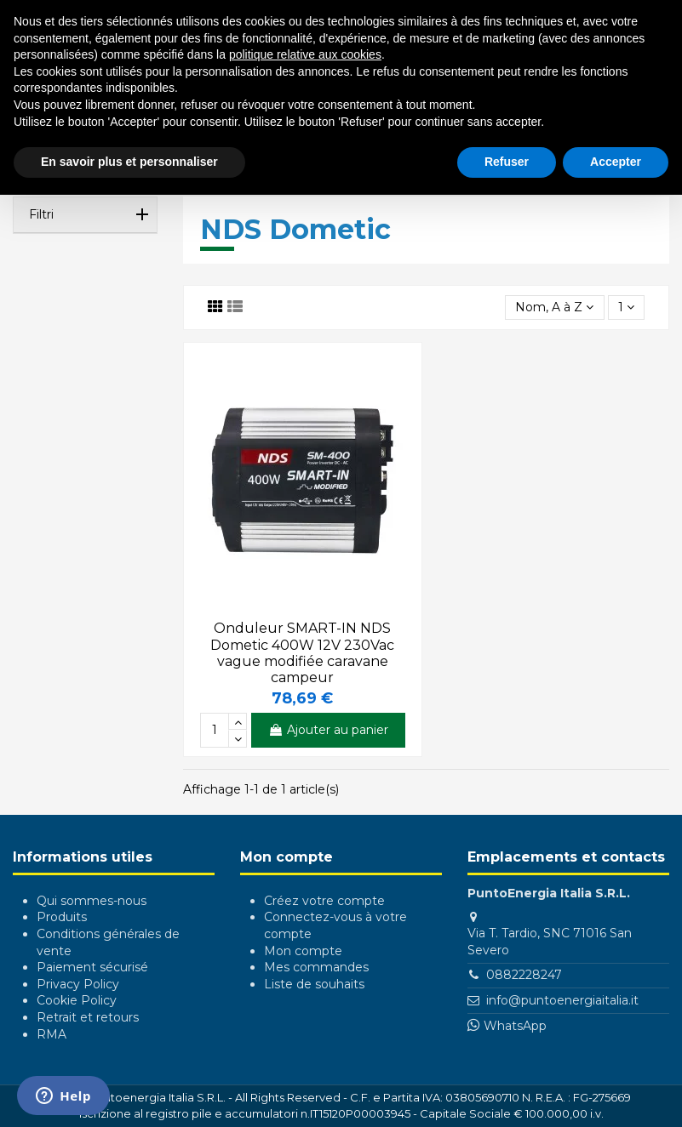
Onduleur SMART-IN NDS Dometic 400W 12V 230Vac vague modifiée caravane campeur (302, 653)
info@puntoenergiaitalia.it (562, 1000)
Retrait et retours (88, 1017)
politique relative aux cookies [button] (305, 54)
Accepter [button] (615, 161)
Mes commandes (316, 967)
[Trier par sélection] (554, 307)
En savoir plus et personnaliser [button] (129, 161)
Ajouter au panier (328, 729)
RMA (51, 1034)
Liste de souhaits (314, 984)
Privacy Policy (78, 984)
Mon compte (303, 951)
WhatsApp (515, 1025)
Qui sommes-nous (91, 900)
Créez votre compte (324, 900)
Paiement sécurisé (92, 967)
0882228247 (524, 974)
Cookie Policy (77, 1000)
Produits (62, 917)
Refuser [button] (506, 161)
